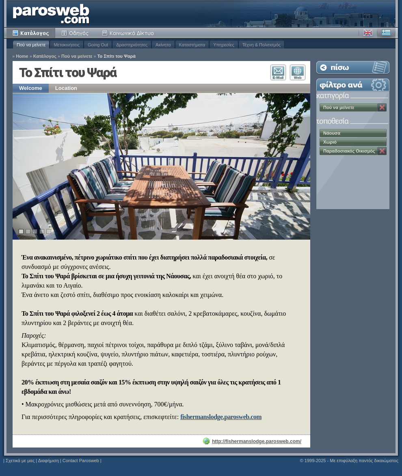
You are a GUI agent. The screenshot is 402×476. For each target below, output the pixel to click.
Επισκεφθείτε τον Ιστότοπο (297, 72)
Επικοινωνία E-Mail (278, 72)
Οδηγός (75, 33)
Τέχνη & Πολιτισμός (261, 44)
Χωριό (330, 142)
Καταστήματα (192, 44)
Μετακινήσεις (67, 44)
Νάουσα (331, 133)
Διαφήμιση (48, 460)
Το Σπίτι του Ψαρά (116, 56)
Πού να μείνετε (31, 44)
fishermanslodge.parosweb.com (221, 416)
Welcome (30, 88)
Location (66, 88)
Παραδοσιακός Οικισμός (349, 150)
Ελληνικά (386, 33)
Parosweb (51, 13)
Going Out (98, 44)
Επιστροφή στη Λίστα (352, 67)
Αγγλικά (368, 33)
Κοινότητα (129, 33)
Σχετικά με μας (20, 460)
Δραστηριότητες (131, 44)
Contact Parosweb (81, 460)
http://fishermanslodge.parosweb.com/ (256, 441)
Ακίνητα (163, 44)
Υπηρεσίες (223, 44)
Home (22, 56)
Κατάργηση (382, 107)
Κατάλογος (30, 33)
